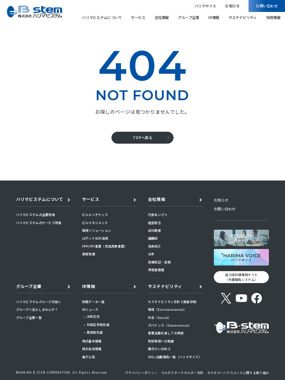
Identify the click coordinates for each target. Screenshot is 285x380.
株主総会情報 (92, 348)
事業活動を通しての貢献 (166, 332)
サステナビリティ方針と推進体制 (172, 301)
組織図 (153, 238)
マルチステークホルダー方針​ (182, 372)
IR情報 (213, 17)
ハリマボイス (205, 5)
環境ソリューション (96, 230)
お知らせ (232, 5)
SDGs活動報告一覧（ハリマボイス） (175, 356)
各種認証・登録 (159, 262)
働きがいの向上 (159, 348)
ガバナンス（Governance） (170, 325)
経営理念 (154, 222)
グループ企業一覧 (29, 317)
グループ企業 (188, 17)
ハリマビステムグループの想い (38, 301)
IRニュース (90, 309)
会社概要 (154, 230)
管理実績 (88, 253)
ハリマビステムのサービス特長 (39, 222)
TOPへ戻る (142, 137)
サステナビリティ (243, 17)
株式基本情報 (92, 341)
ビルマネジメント (95, 222)
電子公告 (88, 356)
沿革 (151, 253)
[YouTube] (241, 298)
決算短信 (93, 316)
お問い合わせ (267, 5)
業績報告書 (95, 332)
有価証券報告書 (98, 324)
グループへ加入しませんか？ (37, 309)
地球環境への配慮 (161, 341)
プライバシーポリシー (141, 372)
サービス (138, 17)
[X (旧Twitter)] (226, 298)
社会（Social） (159, 317)
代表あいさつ (158, 214)
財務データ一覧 (93, 301)
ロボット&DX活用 (95, 238)
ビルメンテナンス (95, 214)
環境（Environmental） (167, 309)
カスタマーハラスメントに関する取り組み (238, 372)
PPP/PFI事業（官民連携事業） (105, 246)
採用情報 (273, 17)
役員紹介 (154, 246)
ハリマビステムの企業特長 (35, 214)
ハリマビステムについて (102, 17)
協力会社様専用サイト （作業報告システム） (241, 277)
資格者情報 (156, 269)
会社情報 (162, 17)
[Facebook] (257, 298)
